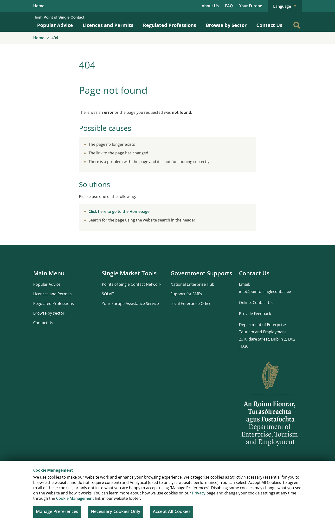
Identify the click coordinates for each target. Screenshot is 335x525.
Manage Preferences (57, 511)
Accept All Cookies (172, 511)
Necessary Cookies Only (115, 511)
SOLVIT (108, 294)
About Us (210, 5)
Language (285, 6)
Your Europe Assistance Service (130, 303)
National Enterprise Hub (192, 284)
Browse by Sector (226, 25)
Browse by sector (48, 313)
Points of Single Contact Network (131, 284)
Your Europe (250, 5)
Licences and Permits (108, 25)
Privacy (199, 493)
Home (38, 6)
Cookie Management (75, 498)
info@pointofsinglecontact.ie (265, 291)
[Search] (297, 25)
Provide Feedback (255, 313)
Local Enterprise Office (190, 303)
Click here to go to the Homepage (119, 211)
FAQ (229, 5)
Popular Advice (55, 25)
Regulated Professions (169, 25)
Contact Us (269, 25)
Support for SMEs (186, 294)
